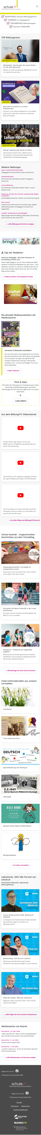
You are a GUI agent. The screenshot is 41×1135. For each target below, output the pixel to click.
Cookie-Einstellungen (20, 1110)
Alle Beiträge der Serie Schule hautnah (21, 671)
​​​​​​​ (17, 1071)
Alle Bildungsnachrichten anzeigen (21, 224)
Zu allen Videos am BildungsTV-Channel (25, 520)
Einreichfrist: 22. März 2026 (10, 1031)
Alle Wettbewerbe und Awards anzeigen (21, 1057)
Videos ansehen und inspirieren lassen (19, 277)
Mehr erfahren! (13, 371)
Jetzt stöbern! (21, 401)
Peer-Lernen (5, 202)
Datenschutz (25, 1106)
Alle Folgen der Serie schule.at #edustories (21, 1014)
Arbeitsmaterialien (7, 176)
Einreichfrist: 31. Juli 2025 (9, 1040)
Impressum (15, 1106)
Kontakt (19, 1102)
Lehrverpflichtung (7, 185)
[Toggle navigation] (37, 6)
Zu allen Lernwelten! (21, 865)
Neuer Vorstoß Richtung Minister (12, 170)
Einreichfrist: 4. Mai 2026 (9, 1046)
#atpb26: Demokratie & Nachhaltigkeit (14, 213)
